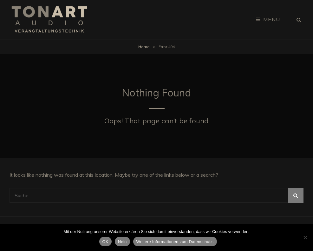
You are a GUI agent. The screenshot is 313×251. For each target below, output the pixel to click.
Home (144, 46)
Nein (122, 241)
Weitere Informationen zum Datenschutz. (175, 241)
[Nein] (305, 237)
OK (105, 241)
